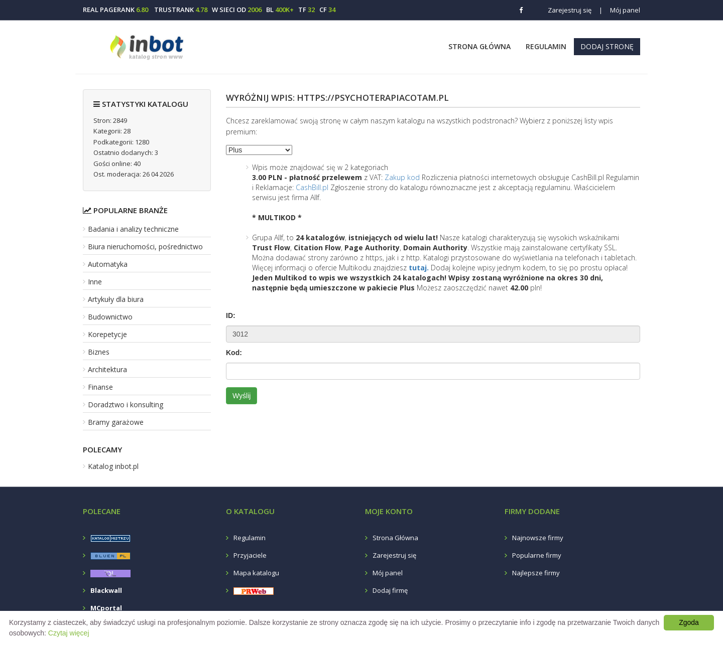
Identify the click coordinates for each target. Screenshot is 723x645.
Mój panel (619, 10)
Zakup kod (402, 177)
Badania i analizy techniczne (133, 229)
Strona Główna (479, 46)
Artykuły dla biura (116, 299)
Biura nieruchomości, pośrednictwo (145, 246)
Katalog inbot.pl (113, 466)
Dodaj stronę (607, 46)
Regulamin (546, 46)
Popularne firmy (536, 555)
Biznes (98, 352)
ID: (230, 315)
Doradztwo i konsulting (125, 404)
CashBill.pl (312, 187)
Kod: (234, 353)
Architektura (107, 369)
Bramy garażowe (116, 422)
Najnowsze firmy (537, 537)
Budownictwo (110, 316)
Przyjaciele (250, 555)
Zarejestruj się (569, 10)
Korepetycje (107, 334)
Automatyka (108, 264)
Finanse (100, 387)
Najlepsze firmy (536, 572)
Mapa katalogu (256, 572)
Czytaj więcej (68, 633)
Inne (95, 281)
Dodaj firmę (390, 590)
